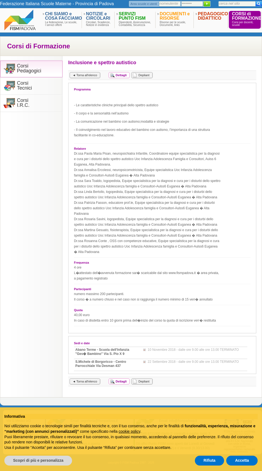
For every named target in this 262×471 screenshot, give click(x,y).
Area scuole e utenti (143, 3)
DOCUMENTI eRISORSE (175, 15)
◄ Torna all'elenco (85, 75)
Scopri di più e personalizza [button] (38, 460)
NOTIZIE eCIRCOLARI (98, 15)
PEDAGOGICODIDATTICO (213, 15)
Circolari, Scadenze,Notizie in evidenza (98, 24)
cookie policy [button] (129, 431)
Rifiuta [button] (210, 460)
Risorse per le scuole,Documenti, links (173, 24)
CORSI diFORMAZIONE (246, 15)
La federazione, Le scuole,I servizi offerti (61, 24)
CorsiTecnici (24, 86)
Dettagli (121, 75)
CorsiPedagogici (29, 68)
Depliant (143, 75)
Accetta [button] (242, 460)
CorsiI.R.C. (23, 103)
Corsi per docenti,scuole (242, 24)
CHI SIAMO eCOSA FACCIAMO (63, 15)
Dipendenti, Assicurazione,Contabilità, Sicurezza (135, 24)
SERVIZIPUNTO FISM (132, 15)
